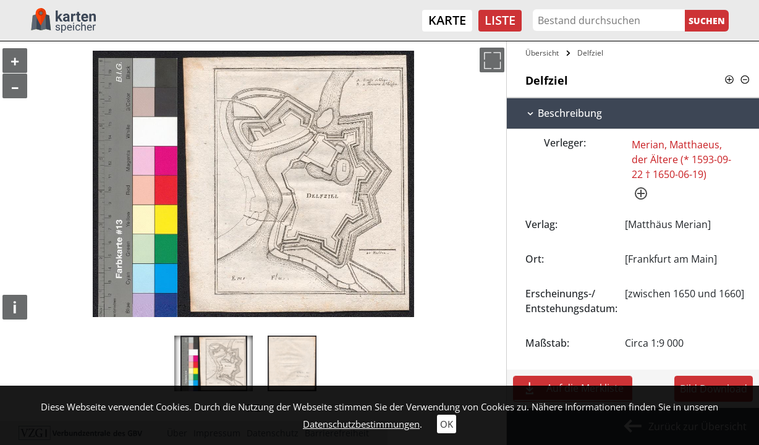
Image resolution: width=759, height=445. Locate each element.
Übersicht (542, 53)
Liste (500, 20)
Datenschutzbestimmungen (361, 424)
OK (446, 424)
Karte (447, 20)
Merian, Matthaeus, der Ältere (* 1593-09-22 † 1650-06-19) (681, 159)
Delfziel (590, 53)
